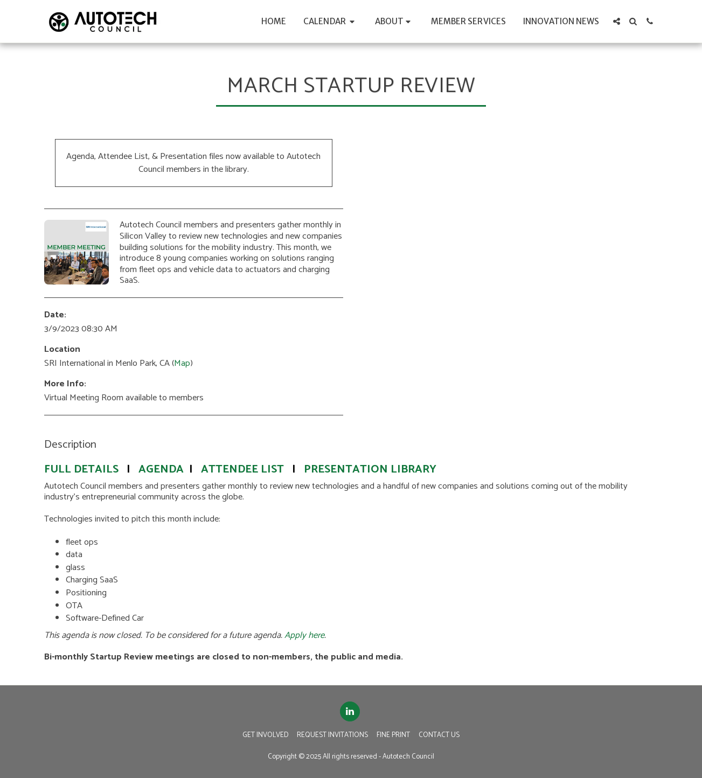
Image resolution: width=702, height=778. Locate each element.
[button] (330, 21)
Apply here (304, 635)
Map (182, 363)
